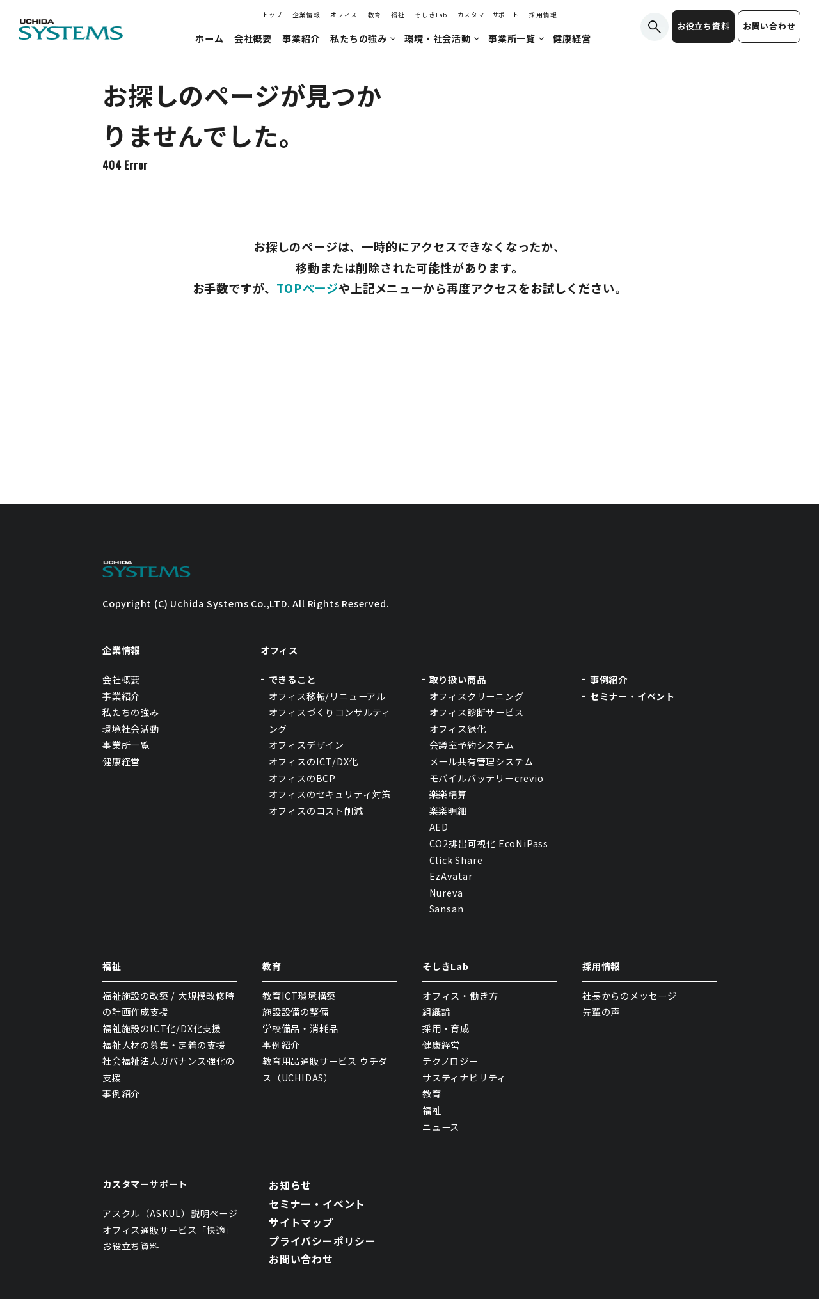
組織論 (436, 1011)
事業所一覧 (126, 744)
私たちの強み (130, 712)
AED (439, 826)
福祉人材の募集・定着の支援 (163, 1045)
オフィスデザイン (306, 744)
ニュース (440, 1126)
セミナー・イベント (632, 696)
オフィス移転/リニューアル (327, 696)
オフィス (344, 14)
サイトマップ (301, 1222)
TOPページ (307, 288)
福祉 (398, 14)
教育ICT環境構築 (299, 995)
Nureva (446, 892)
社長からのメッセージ (629, 995)
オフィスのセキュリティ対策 (330, 794)
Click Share (457, 860)
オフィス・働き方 (460, 995)
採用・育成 (446, 1028)
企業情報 (306, 14)
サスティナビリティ (464, 1077)
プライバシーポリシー (322, 1240)
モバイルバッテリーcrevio (486, 778)
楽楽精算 (448, 794)
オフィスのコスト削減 (316, 810)
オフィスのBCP (302, 778)
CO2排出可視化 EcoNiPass (488, 843)
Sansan (446, 908)
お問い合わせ (769, 26)
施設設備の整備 (295, 1011)
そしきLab (431, 14)
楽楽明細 (448, 810)
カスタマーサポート (488, 14)
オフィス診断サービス (476, 712)
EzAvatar (451, 876)
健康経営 (121, 761)
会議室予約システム (471, 744)
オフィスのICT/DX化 (314, 761)
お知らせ (290, 1185)
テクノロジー (450, 1061)
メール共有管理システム (481, 761)
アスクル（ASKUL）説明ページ (170, 1213)
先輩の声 (601, 1011)
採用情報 (543, 14)
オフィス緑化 (457, 728)
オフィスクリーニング (476, 696)
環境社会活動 (130, 728)
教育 (375, 14)
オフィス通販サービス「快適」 (168, 1229)
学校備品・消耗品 (300, 1028)
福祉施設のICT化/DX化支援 (161, 1028)
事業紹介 (121, 696)
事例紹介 (609, 679)
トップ (272, 14)
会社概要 (121, 679)
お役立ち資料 (703, 26)
